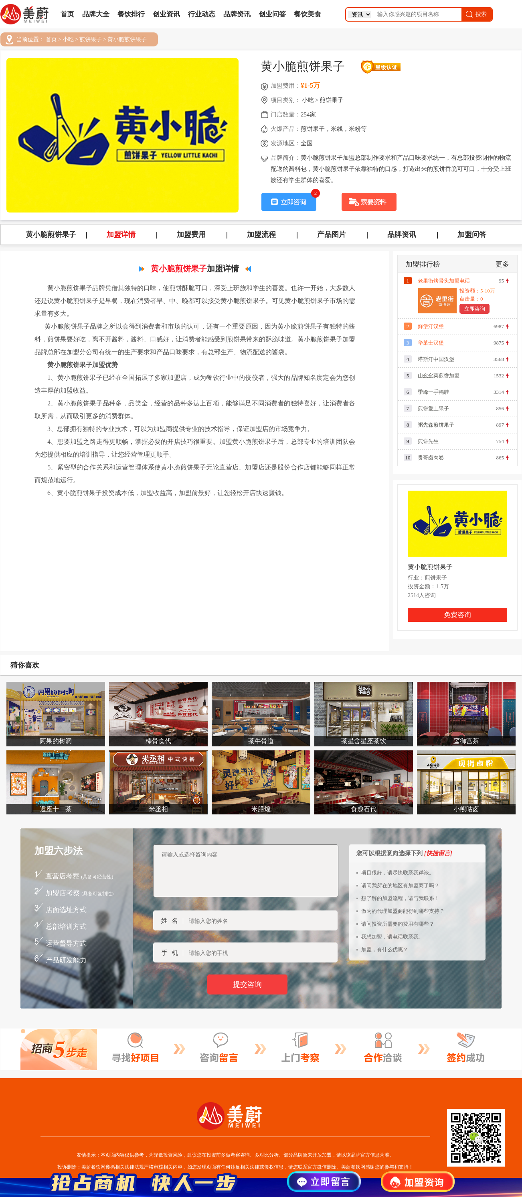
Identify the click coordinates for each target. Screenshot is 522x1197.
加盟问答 (471, 235)
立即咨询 (474, 309)
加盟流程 (261, 235)
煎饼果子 (90, 39)
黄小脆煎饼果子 (127, 39)
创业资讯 (166, 14)
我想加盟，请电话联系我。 (392, 937)
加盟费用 (191, 235)
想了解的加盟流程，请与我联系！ (400, 898)
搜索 (476, 14)
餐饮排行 (131, 14)
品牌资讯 (237, 14)
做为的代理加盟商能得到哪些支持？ (403, 911)
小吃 (68, 39)
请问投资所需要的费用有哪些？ (397, 924)
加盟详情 (121, 235)
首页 (67, 14)
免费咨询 (457, 615)
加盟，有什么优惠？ (384, 949)
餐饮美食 (307, 14)
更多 (502, 264)
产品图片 (331, 235)
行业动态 (201, 14)
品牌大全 (95, 14)
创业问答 (272, 14)
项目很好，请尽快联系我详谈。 (397, 873)
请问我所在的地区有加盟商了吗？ (400, 885)
